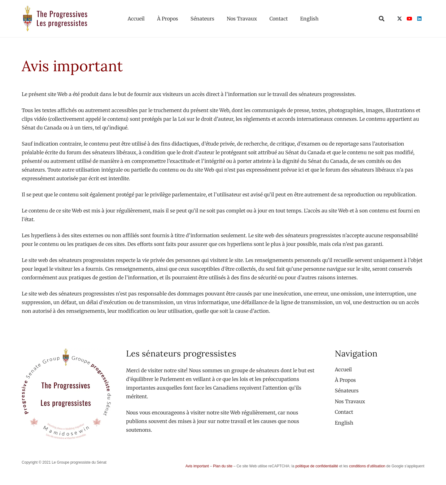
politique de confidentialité (316, 466)
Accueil (343, 369)
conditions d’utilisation (367, 466)
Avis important (197, 466)
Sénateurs (347, 390)
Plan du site (223, 466)
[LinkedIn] (419, 19)
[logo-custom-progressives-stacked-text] (55, 19)
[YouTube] (409, 19)
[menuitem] (344, 423)
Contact (344, 412)
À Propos (345, 380)
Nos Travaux (350, 401)
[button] (381, 18)
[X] (399, 19)
